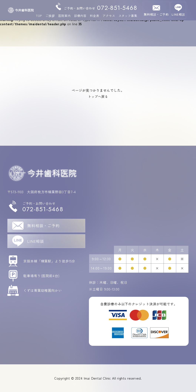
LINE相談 (178, 14)
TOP (39, 16)
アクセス (109, 16)
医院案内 (64, 16)
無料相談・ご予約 (156, 14)
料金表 (94, 16)
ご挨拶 (50, 16)
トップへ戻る (97, 96)
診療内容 (80, 16)
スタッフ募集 (128, 16)
